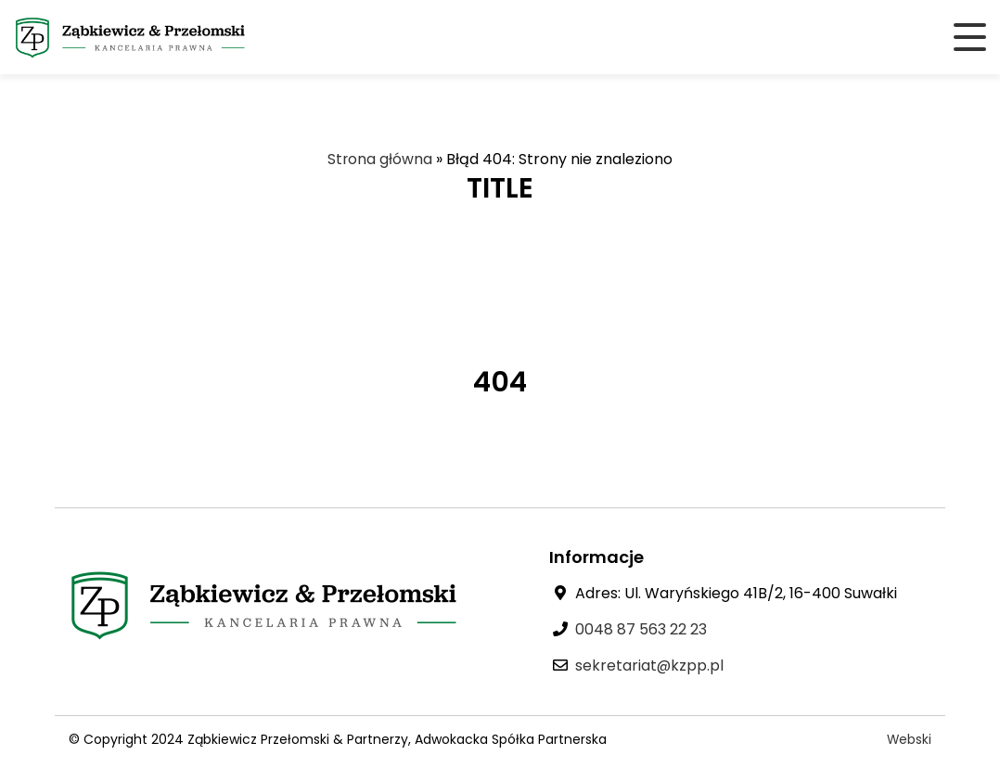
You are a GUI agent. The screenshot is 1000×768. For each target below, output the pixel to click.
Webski (908, 739)
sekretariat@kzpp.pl (649, 665)
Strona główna (380, 159)
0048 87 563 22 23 (641, 629)
